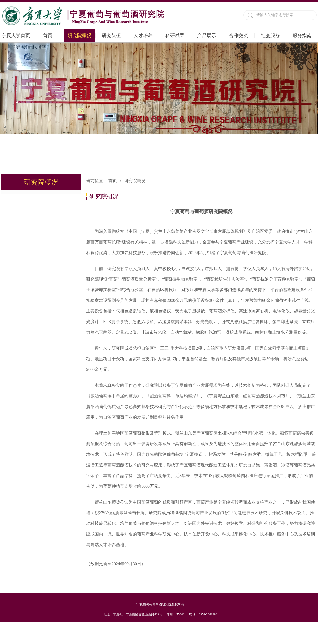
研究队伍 (111, 35)
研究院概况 (79, 35)
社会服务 (270, 35)
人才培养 (143, 35)
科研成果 (174, 35)
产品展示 (206, 35)
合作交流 (238, 35)
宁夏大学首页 (16, 35)
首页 (47, 35)
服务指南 (302, 35)
